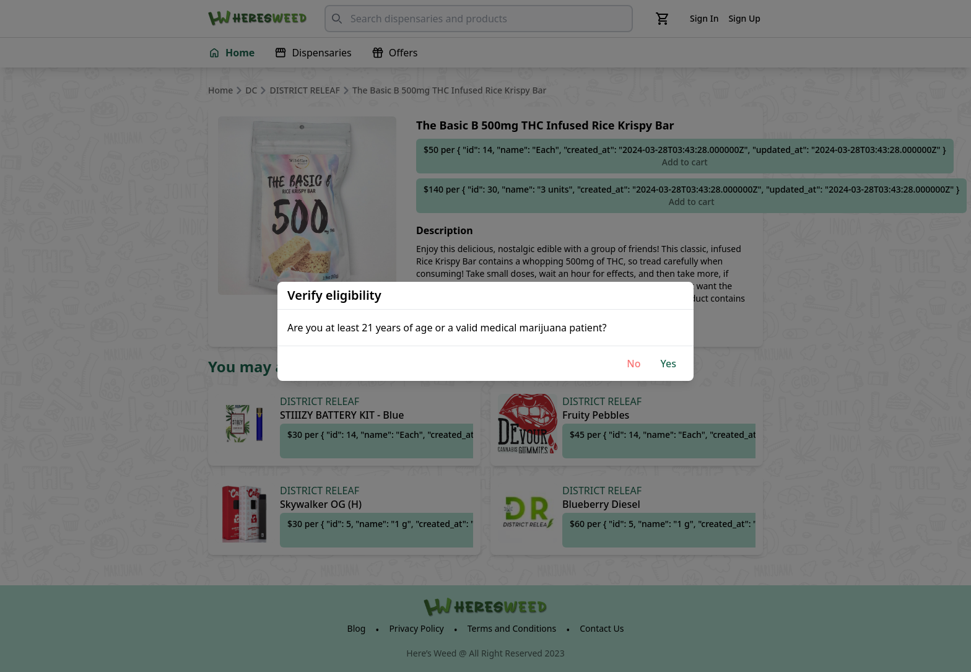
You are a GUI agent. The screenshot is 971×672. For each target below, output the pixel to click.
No (633, 363)
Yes (668, 363)
